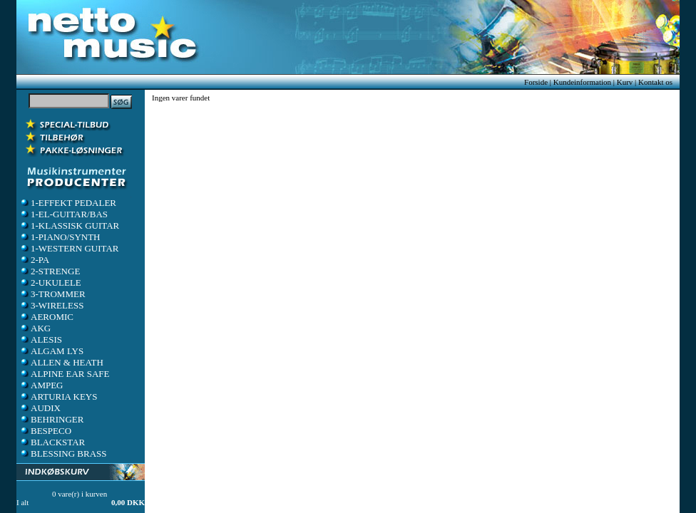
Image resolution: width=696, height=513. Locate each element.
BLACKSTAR (52, 442)
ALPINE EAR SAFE (64, 373)
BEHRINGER (51, 419)
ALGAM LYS (51, 351)
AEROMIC (46, 316)
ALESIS (40, 339)
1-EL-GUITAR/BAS (63, 214)
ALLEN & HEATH (61, 362)
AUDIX (40, 408)
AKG (35, 328)
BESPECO (45, 430)
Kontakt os (655, 82)
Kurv (625, 82)
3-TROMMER (52, 294)
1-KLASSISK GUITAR (69, 225)
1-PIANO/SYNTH (60, 237)
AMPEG (41, 385)
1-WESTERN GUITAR (69, 248)
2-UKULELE (50, 282)
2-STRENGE (49, 271)
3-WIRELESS (51, 305)
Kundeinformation (582, 82)
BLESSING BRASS (63, 453)
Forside (536, 82)
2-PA (34, 259)
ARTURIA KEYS (58, 396)
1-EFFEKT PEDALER (67, 202)
